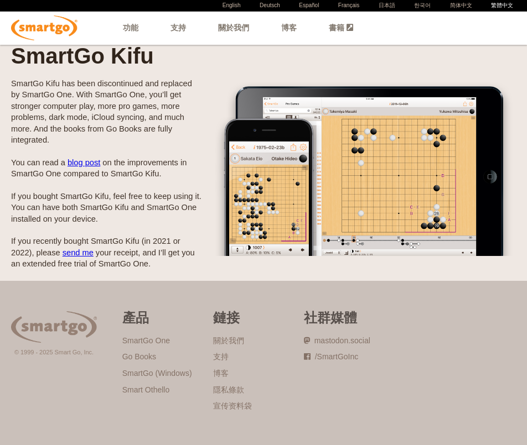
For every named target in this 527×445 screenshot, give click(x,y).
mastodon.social (337, 340)
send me (78, 252)
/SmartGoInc (331, 356)
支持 (178, 27)
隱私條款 (228, 389)
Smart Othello (146, 389)
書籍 (341, 27)
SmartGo (44, 28)
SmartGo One (146, 340)
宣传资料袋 (232, 405)
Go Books (139, 356)
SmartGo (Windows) (157, 373)
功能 (130, 27)
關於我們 (233, 27)
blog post (84, 162)
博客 (289, 27)
